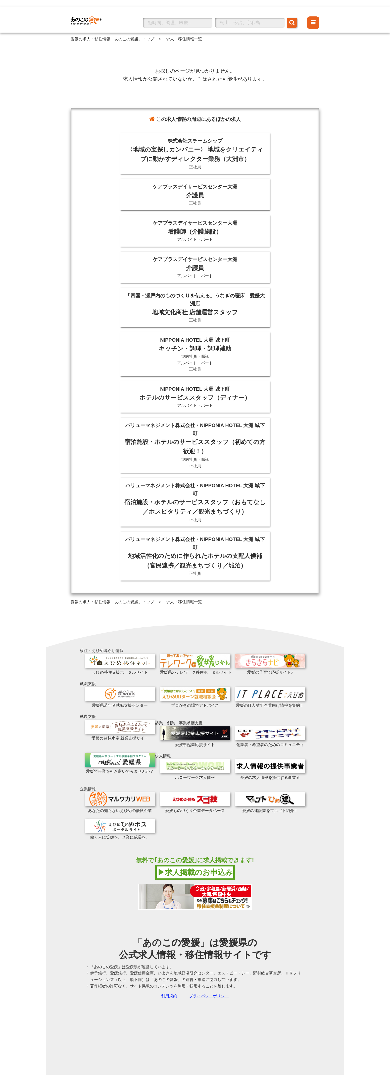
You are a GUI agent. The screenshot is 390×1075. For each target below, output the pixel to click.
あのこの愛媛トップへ (90, 13)
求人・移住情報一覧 (184, 39)
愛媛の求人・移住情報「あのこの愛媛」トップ (112, 39)
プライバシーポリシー (209, 996)
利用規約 (169, 996)
